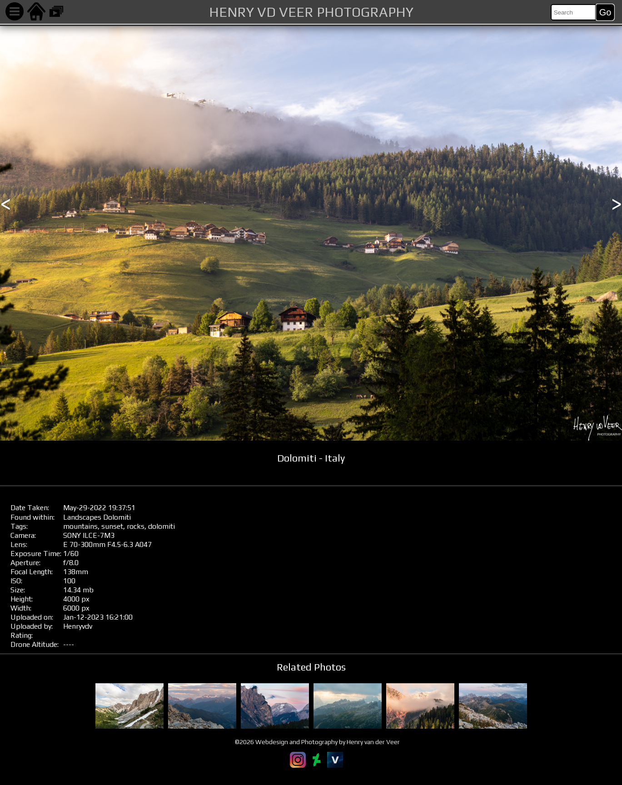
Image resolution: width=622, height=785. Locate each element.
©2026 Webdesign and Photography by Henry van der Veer (317, 741)
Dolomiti (117, 517)
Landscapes (82, 517)
